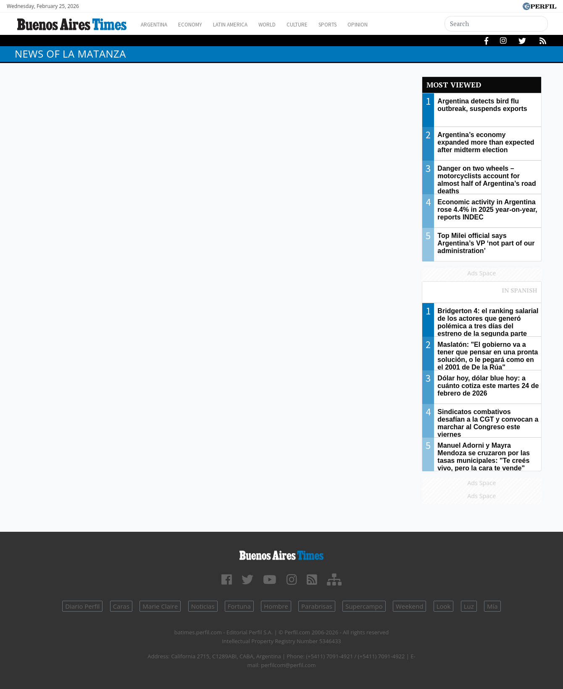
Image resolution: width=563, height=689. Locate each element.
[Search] (496, 24)
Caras (121, 606)
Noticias (203, 606)
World (284, 25)
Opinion (386, 25)
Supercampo (364, 606)
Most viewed (453, 85)
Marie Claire (160, 606)
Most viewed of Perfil (481, 294)
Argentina (156, 25)
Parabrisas (316, 606)
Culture (318, 25)
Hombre (276, 606)
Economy (196, 25)
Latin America (242, 25)
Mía (492, 606)
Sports (352, 25)
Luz (469, 606)
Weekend (409, 606)
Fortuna (239, 606)
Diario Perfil (82, 606)
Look (444, 606)
